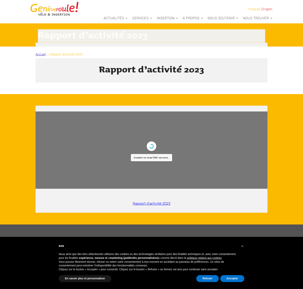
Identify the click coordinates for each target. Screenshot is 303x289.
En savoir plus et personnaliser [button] (85, 278)
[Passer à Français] (255, 9)
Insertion (165, 18)
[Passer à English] (267, 9)
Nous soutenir (221, 18)
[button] (242, 246)
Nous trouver (256, 18)
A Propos (191, 18)
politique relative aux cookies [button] (204, 257)
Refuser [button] (208, 278)
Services (140, 18)
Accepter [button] (232, 278)
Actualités (114, 18)
